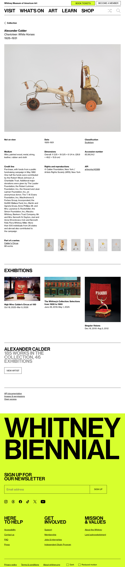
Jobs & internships (53, 539)
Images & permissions (14, 396)
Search (118, 11)
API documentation (13, 393)
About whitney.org (51, 564)
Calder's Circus (11, 243)
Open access (10, 399)
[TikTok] (27, 501)
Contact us (9, 534)
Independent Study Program (57, 544)
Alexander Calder (15, 30)
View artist (13, 370)
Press (7, 544)
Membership (50, 534)
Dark (70, 564)
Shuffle (110, 11)
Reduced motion (87, 564)
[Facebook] (20, 501)
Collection (12, 23)
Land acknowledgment (95, 534)
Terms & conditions (30, 564)
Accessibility (10, 529)
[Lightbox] (62, 88)
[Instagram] (6, 501)
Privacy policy (10, 564)
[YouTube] (43, 501)
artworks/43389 (92, 169)
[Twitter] (35, 501)
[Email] (47, 489)
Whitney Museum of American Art (20, 3)
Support (48, 529)
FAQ (6, 539)
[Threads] (13, 501)
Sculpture (89, 142)
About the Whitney (93, 529)
